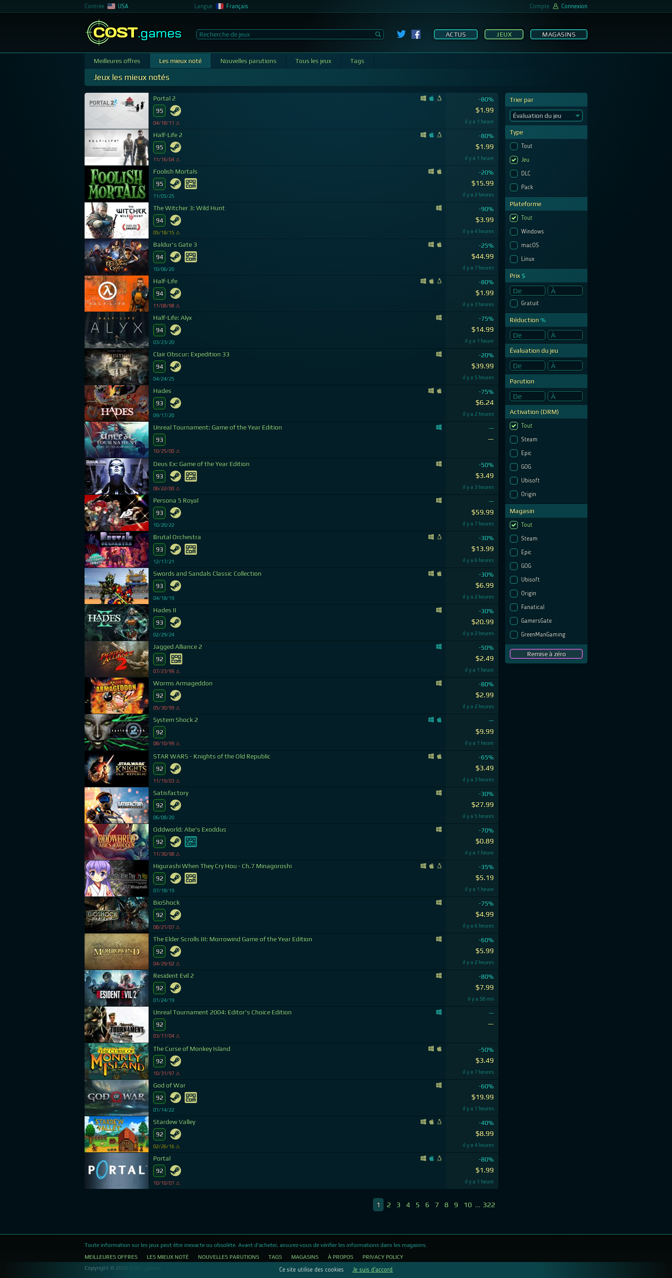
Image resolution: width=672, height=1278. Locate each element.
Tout (527, 146)
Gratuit (531, 303)
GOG (527, 467)
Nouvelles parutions (248, 60)
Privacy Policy (383, 1257)
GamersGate (537, 621)
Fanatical (533, 607)
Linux (528, 259)
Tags (357, 60)
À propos (340, 1257)
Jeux (504, 34)
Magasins (559, 34)
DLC (527, 173)
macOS (531, 245)
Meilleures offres (117, 60)
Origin (529, 494)
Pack (528, 187)
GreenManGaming (544, 634)
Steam (530, 439)
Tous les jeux (313, 60)
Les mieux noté (180, 60)
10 (468, 1204)
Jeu (526, 160)
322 (489, 1204)
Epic (527, 453)
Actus (456, 34)
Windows (533, 231)
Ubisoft (531, 480)
